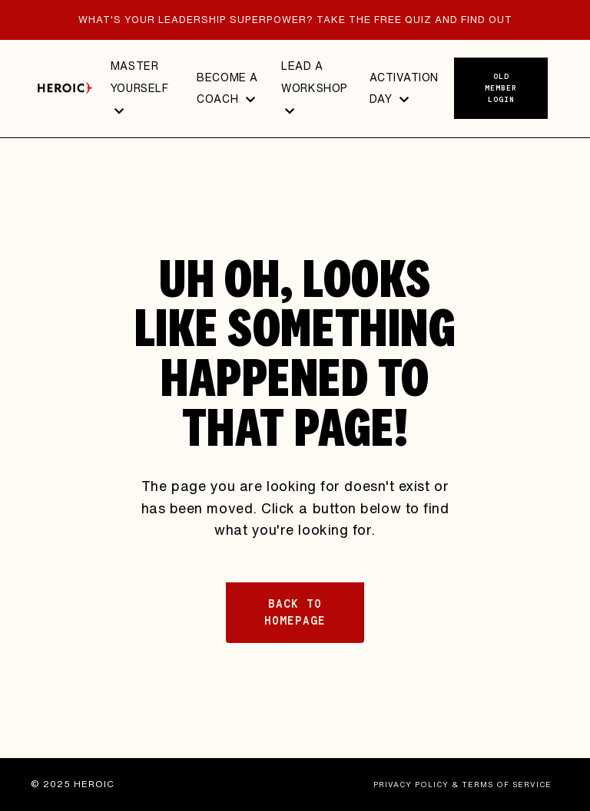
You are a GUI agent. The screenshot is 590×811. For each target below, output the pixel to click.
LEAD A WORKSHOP (314, 87)
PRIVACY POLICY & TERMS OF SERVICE (462, 784)
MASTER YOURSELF (139, 87)
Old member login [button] (501, 88)
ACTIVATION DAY (404, 88)
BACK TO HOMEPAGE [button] (295, 612)
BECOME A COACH (227, 88)
